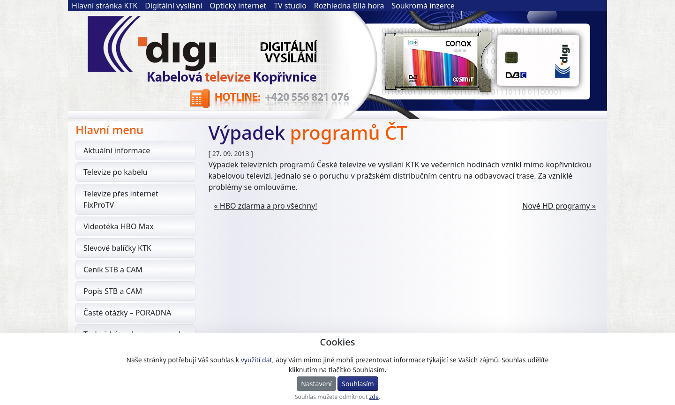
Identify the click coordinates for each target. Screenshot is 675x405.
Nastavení (316, 383)
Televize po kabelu (115, 172)
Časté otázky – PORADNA (127, 313)
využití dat (256, 359)
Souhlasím (358, 383)
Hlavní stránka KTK (104, 5)
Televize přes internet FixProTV (120, 199)
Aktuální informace (116, 150)
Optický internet (238, 5)
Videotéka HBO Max (118, 226)
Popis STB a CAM (112, 291)
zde (374, 397)
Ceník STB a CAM (112, 269)
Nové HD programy (556, 206)
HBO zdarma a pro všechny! (268, 206)
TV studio (290, 5)
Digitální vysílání (173, 5)
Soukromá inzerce (423, 5)
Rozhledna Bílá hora (349, 5)
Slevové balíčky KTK (117, 248)
